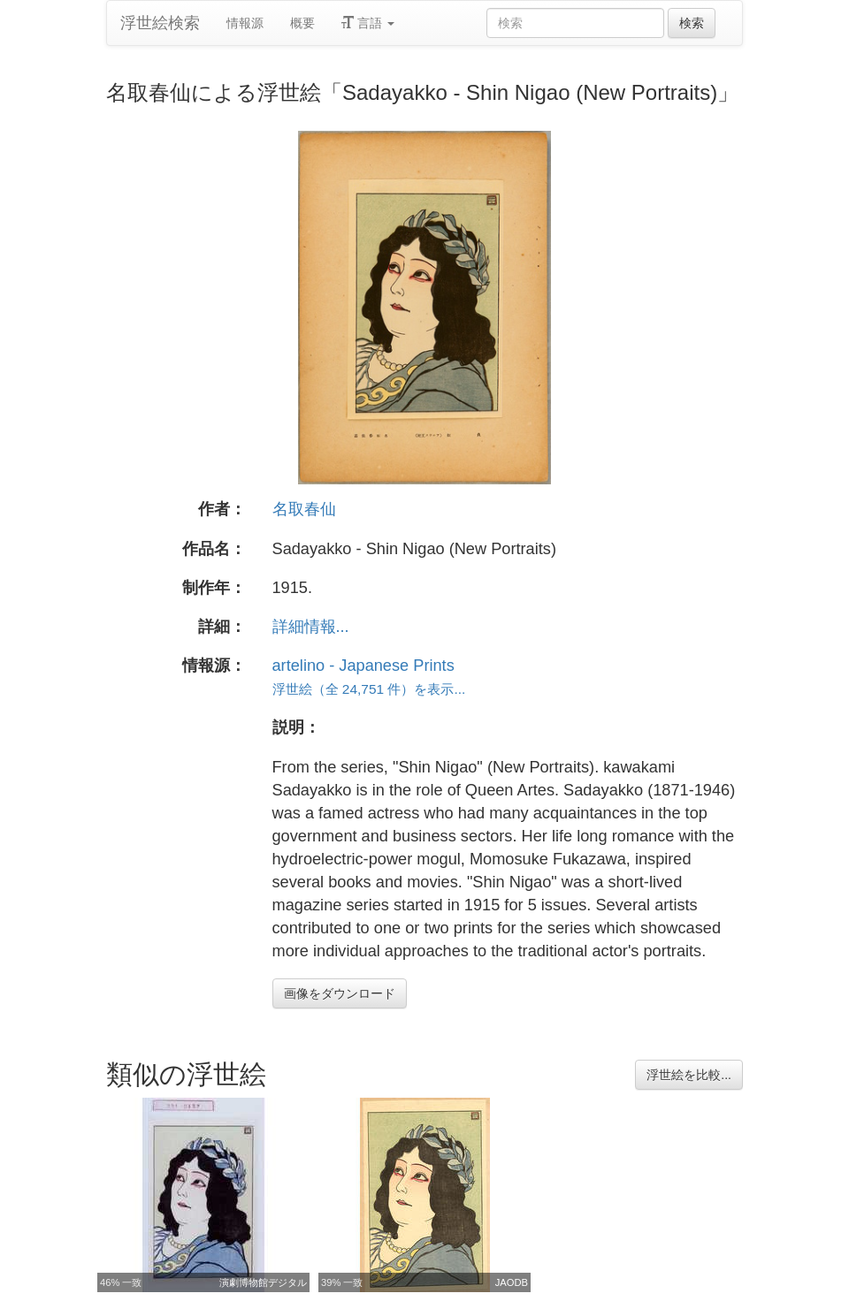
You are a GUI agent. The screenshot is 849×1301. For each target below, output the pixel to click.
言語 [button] (367, 23)
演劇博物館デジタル (263, 1282)
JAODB (511, 1282)
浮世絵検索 (160, 23)
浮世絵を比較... (688, 1075)
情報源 (245, 23)
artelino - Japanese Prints (363, 665)
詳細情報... (310, 626)
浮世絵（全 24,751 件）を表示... (369, 688)
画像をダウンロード (339, 993)
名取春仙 (304, 509)
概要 (302, 23)
